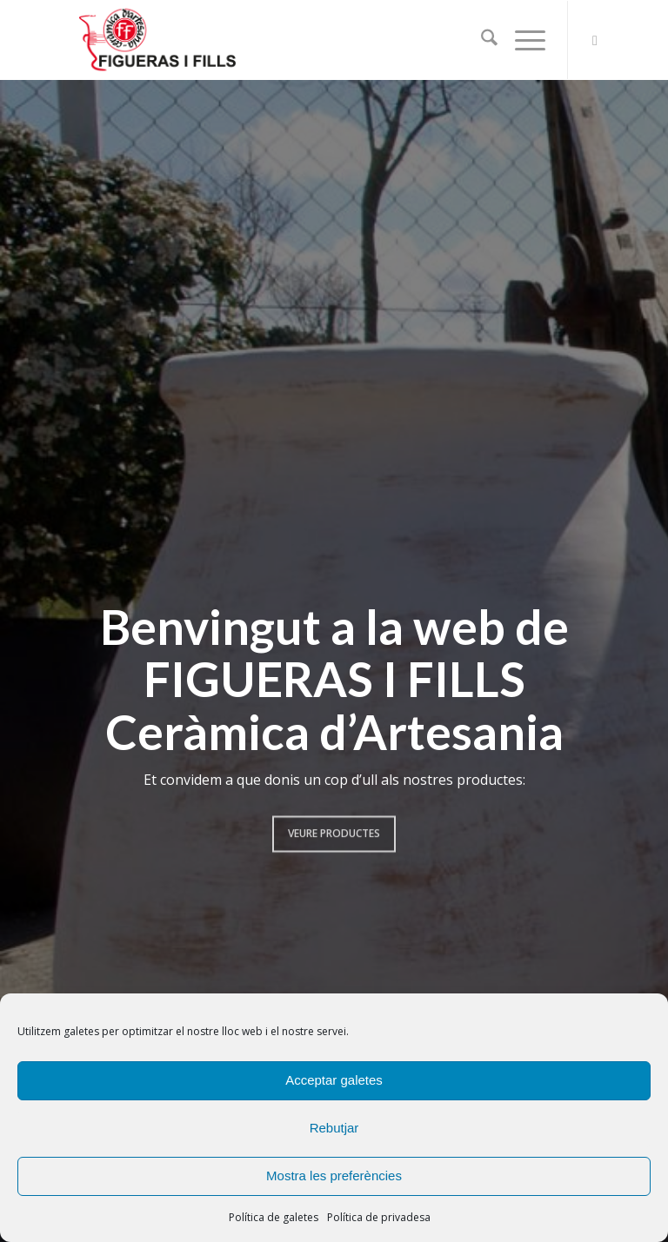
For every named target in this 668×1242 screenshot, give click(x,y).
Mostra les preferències (334, 1175)
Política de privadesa (379, 1217)
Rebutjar (334, 1127)
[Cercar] (481, 40)
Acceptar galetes (334, 1080)
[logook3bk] (185, 40)
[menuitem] (481, 40)
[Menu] (521, 40)
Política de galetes (273, 1217)
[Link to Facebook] (595, 40)
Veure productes (334, 827)
